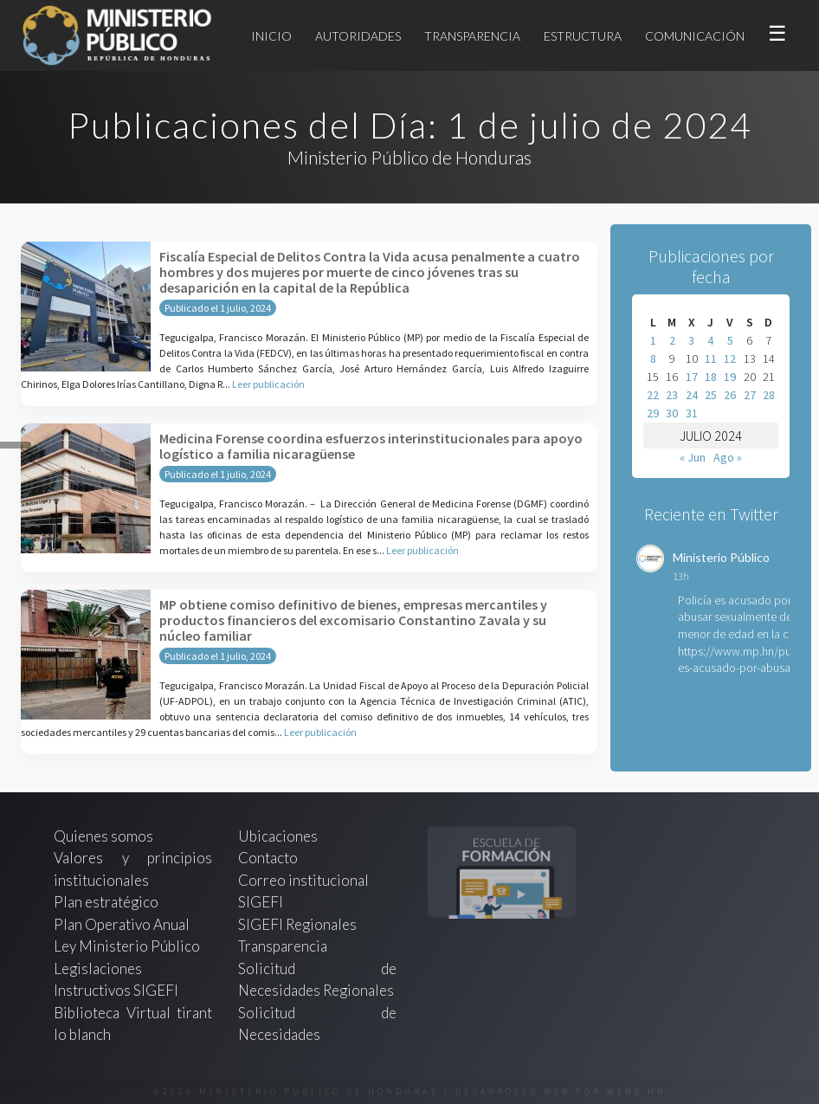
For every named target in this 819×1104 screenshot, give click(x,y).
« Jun (693, 457)
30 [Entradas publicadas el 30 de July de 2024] (672, 413)
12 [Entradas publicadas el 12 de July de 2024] (730, 358)
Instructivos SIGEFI (116, 990)
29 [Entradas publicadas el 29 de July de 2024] (653, 413)
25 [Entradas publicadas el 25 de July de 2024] (711, 395)
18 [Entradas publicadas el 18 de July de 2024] (711, 376)
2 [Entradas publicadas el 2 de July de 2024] (672, 340)
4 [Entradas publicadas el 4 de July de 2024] (710, 340)
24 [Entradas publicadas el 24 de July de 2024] (692, 395)
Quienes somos (103, 836)
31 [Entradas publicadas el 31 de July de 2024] (692, 413)
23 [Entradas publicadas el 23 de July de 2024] (672, 395)
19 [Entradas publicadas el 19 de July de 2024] (730, 376)
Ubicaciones (278, 836)
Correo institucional (303, 880)
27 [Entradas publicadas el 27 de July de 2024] (750, 395)
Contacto (268, 858)
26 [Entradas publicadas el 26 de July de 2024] (730, 395)
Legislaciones (98, 968)
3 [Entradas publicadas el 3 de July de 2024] (691, 340)
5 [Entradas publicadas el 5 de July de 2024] (730, 340)
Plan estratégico (107, 902)
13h (681, 576)
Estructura (583, 36)
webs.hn (637, 1091)
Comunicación (695, 36)
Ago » (727, 457)
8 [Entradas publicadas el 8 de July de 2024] (653, 358)
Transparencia (472, 36)
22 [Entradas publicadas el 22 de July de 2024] (653, 395)
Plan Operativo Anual (122, 924)
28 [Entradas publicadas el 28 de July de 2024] (769, 395)
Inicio (271, 36)
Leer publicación (268, 384)
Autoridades (358, 36)
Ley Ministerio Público (127, 946)
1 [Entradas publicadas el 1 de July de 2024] (653, 340)
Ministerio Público (721, 557)
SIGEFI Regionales (297, 924)
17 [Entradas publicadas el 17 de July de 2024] (692, 376)
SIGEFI (260, 902)
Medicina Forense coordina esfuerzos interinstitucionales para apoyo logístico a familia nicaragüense (371, 445)
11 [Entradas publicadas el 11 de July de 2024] (711, 358)
